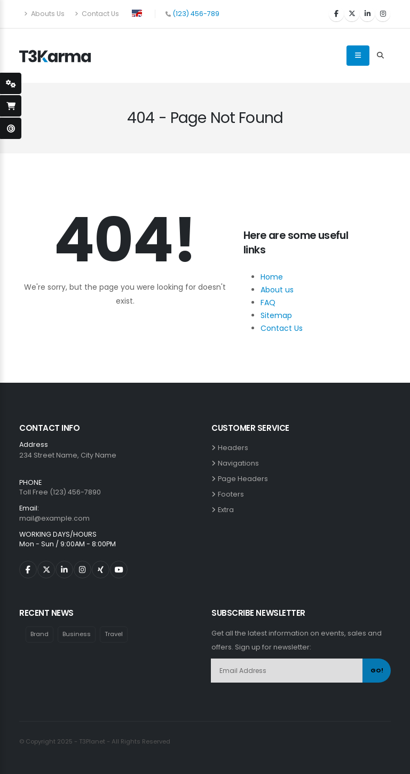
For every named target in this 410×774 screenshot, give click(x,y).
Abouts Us (44, 13)
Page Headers (244, 478)
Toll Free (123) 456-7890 (60, 492)
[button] (137, 12)
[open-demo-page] (10, 128)
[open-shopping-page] (10, 106)
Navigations (240, 463)
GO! (376, 670)
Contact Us (97, 13)
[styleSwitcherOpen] (10, 83)
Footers (232, 494)
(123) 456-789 (195, 13)
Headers (234, 447)
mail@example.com (54, 518)
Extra (227, 509)
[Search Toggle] (380, 56)
